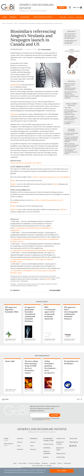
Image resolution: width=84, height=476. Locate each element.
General (19, 442)
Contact (59, 463)
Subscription (79, 17)
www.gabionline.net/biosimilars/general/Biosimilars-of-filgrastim (32, 251)
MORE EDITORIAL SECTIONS (43, 17)
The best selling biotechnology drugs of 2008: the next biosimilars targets (71, 112)
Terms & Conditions (34, 463)
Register (13, 184)
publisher (47, 279)
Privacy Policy (47, 420)
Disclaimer (45, 463)
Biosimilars (26, 17)
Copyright (53, 463)
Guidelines (47, 448)
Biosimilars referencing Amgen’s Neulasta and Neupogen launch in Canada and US (40, 23)
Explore (13, 206)
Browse (13, 181)
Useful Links (60, 457)
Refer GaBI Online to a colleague (42, 466)
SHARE (5, 400)
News (15, 23)
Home (5, 17)
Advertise (71, 17)
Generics (14, 17)
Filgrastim (13, 114)
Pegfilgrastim (14, 85)
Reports (45, 457)
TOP (79, 399)
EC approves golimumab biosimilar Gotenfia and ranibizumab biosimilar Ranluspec (71, 140)
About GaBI (63, 17)
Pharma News (60, 454)
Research (20, 450)
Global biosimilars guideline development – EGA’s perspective (71, 118)
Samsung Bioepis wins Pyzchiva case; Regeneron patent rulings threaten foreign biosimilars (71, 95)
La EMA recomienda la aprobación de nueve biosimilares (51, 177)
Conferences (60, 439)
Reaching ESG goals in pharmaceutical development (71, 42)
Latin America (9, 444)
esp (78, 7)
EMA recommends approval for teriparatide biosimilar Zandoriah (71, 145)
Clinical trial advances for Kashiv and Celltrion (25, 163)
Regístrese (14, 210)
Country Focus (48, 444)
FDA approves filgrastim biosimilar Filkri (71, 134)
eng (74, 7)
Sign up (62, 7)
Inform (55, 184)
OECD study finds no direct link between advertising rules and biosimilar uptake (70, 36)
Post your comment (46, 49)
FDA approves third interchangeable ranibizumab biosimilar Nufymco (71, 152)
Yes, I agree (61, 470)
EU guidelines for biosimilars (69, 123)
